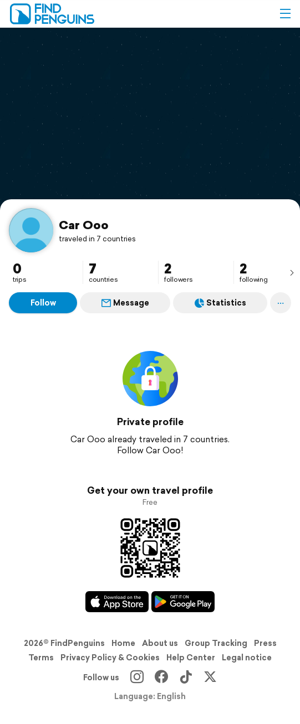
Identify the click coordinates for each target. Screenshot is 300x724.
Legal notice (247, 657)
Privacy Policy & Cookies (110, 657)
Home (123, 643)
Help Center (190, 657)
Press (265, 643)
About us (160, 643)
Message (125, 302)
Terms (41, 657)
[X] (210, 677)
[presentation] (291, 272)
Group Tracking (216, 643)
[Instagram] (137, 677)
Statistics (220, 302)
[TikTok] (185, 677)
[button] (285, 14)
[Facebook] (161, 677)
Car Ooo (84, 224)
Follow (43, 302)
